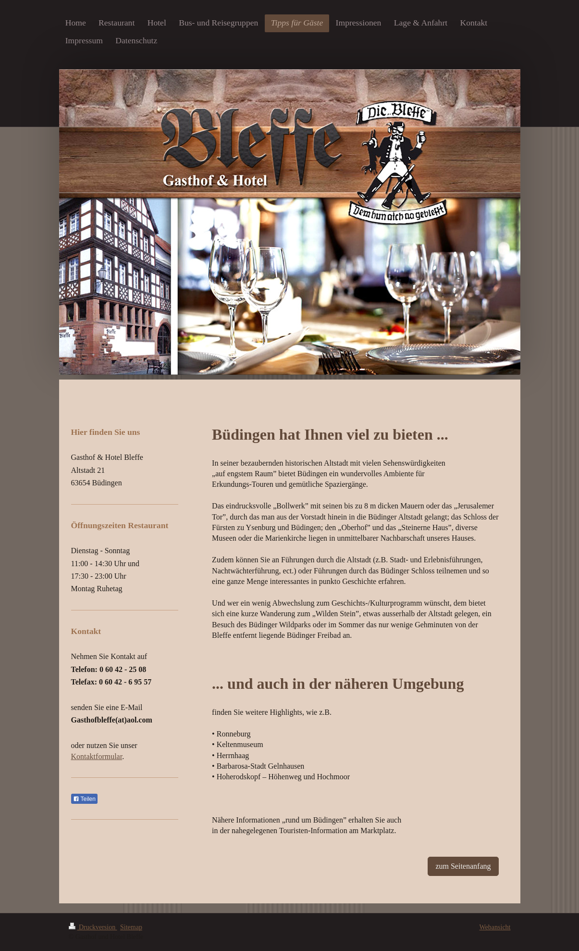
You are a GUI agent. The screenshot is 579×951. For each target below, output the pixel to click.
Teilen (84, 799)
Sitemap (131, 927)
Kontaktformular (97, 756)
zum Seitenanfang (463, 866)
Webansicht (495, 927)
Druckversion (93, 927)
